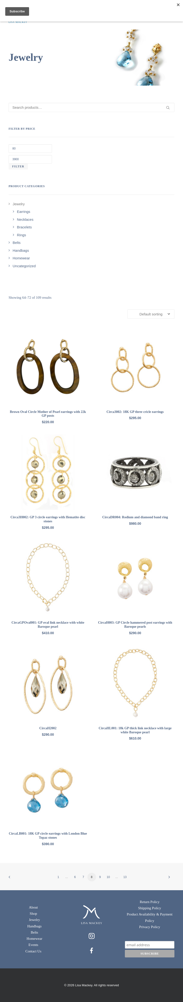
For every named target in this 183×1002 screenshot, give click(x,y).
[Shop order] (150, 314)
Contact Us (33, 951)
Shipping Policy (149, 908)
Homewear (34, 938)
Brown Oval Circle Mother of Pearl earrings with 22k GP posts (48, 414)
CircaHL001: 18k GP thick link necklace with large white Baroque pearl (135, 730)
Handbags (34, 926)
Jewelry (34, 920)
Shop (33, 913)
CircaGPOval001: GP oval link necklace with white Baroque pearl (47, 624)
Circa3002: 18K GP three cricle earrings (135, 412)
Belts (34, 932)
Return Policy (150, 902)
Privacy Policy (149, 927)
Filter (18, 166)
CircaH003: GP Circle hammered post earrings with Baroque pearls (135, 624)
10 (108, 877)
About (33, 907)
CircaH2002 (47, 728)
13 (125, 877)
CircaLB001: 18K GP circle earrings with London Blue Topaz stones (48, 835)
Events (33, 945)
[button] (48, 366)
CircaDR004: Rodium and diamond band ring (135, 517)
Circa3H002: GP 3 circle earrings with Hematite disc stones (47, 519)
